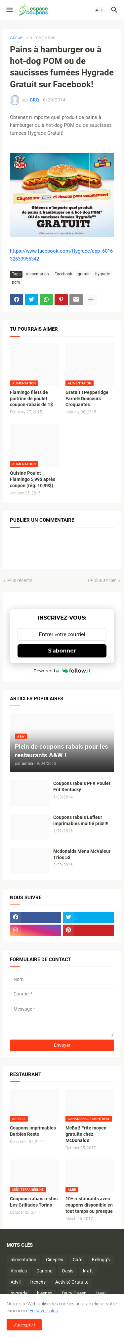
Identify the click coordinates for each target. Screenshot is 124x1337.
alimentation (43, 37)
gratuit (84, 274)
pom (16, 282)
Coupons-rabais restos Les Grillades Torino (34, 1202)
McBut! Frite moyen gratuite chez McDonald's (85, 1134)
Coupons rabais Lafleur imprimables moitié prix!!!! (80, 820)
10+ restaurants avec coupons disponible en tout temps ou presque (89, 1205)
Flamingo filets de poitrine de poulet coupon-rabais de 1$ (31, 398)
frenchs (38, 1282)
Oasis (67, 1270)
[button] (9, 10)
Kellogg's (101, 1259)
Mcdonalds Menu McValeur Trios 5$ (81, 854)
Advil (16, 1282)
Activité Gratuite (71, 1282)
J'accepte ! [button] (24, 1324)
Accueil (17, 37)
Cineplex (54, 1259)
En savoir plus (43, 1310)
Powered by (62, 670)
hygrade (102, 274)
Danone (44, 1270)
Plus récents (19, 580)
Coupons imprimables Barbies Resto (33, 1131)
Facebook (63, 274)
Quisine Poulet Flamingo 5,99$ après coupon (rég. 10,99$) (32, 479)
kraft (88, 1270)
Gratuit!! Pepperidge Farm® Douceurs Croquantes (86, 398)
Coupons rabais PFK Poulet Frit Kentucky (81, 786)
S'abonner (62, 651)
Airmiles (19, 1270)
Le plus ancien (102, 580)
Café (77, 1259)
